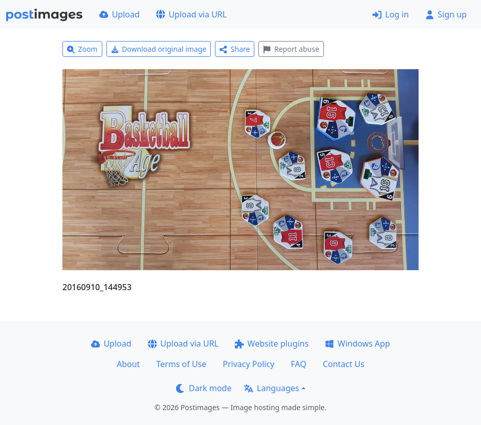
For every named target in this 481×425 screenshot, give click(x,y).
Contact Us (343, 364)
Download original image (159, 49)
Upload (119, 14)
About (128, 364)
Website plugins (272, 343)
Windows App (357, 343)
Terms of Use (181, 364)
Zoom (82, 49)
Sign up (446, 14)
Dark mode (203, 388)
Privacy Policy (248, 364)
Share (235, 49)
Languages (271, 388)
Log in (391, 14)
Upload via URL (191, 14)
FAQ (298, 364)
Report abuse (291, 49)
